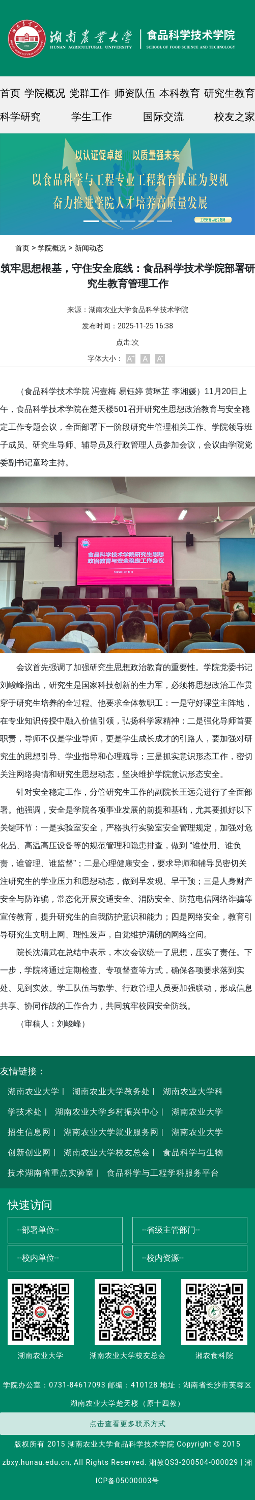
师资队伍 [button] (135, 93)
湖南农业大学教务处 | (112, 1091)
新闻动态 (89, 248)
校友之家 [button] (234, 116)
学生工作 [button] (91, 116)
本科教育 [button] (179, 93)
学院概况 (52, 248)
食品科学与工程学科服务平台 (161, 1173)
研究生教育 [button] (229, 93)
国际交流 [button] (163, 116)
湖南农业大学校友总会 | (108, 1152)
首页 (10, 93)
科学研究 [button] (20, 116)
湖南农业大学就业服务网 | (112, 1132)
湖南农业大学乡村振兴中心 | (108, 1112)
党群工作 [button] (89, 93)
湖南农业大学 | (36, 1091)
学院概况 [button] (44, 93)
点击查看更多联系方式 (128, 1424)
